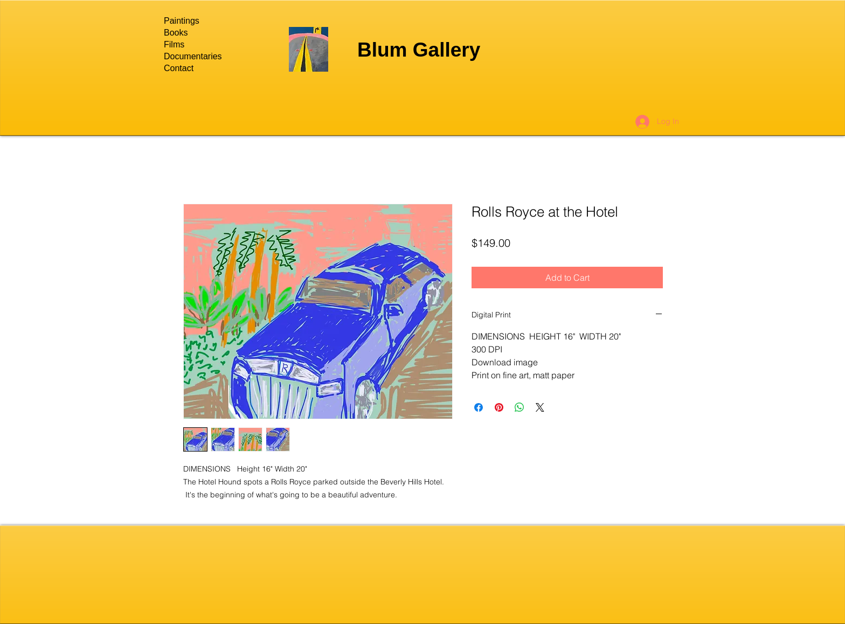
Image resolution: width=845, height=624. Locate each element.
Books (176, 32)
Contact (178, 68)
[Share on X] (540, 407)
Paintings (181, 20)
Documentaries (193, 56)
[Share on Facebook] (478, 407)
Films (174, 44)
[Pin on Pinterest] (499, 407)
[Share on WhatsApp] (519, 407)
